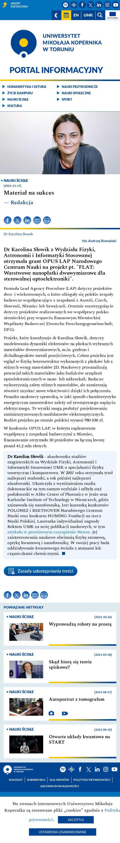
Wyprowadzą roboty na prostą (80, 624)
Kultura (14, 106)
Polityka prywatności (91, 780)
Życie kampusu (20, 93)
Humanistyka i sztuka (26, 87)
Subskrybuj (36, 780)
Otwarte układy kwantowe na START (79, 739)
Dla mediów (59, 780)
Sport (67, 99)
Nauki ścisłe (17, 99)
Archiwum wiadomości (59, 786)
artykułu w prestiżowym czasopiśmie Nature (48, 532)
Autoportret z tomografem (77, 699)
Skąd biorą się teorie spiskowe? (70, 664)
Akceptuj (76, 820)
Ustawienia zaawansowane (62, 832)
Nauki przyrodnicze (80, 87)
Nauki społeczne (76, 93)
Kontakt (16, 780)
